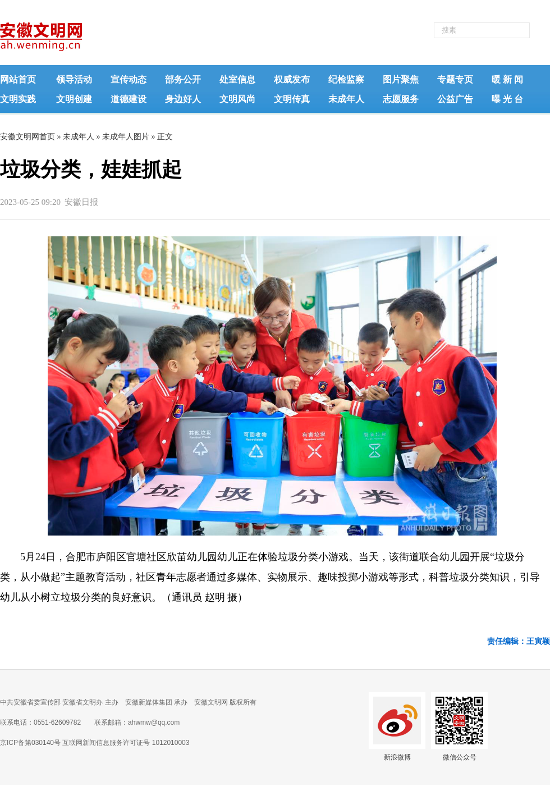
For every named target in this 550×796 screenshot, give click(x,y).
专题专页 (455, 79)
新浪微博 (397, 757)
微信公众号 (459, 757)
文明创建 (74, 99)
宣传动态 (128, 79)
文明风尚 (237, 99)
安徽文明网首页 (27, 136)
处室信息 (237, 79)
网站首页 (18, 79)
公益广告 (455, 99)
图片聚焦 (401, 79)
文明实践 (18, 99)
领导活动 (74, 79)
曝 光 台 (507, 99)
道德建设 (128, 99)
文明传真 (292, 99)
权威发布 (292, 79)
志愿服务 (401, 99)
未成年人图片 (125, 136)
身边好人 (183, 99)
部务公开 (183, 79)
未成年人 (346, 99)
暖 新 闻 (507, 79)
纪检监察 (346, 79)
